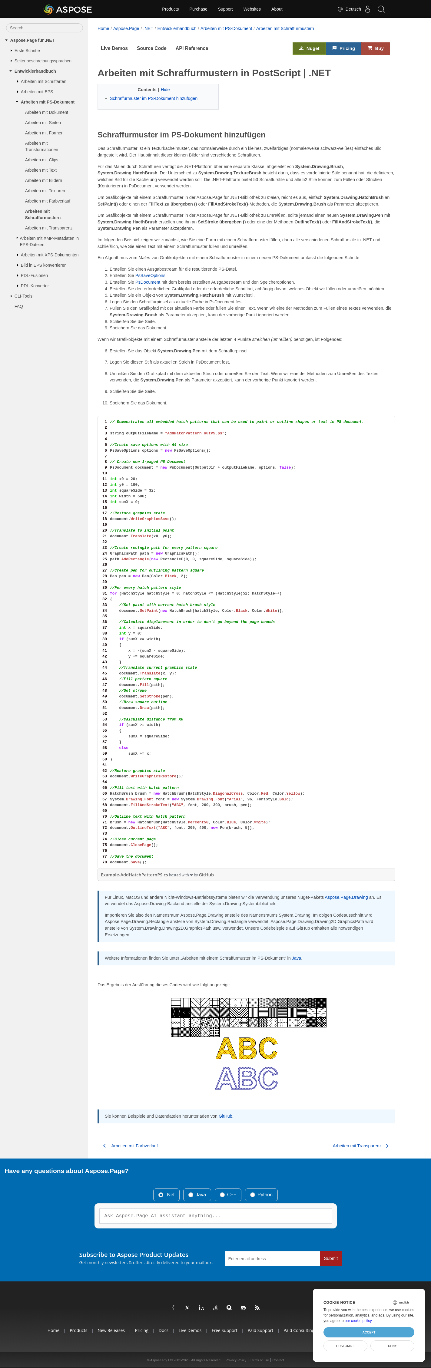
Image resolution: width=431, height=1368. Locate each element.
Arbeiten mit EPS (37, 91)
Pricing (343, 48)
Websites (252, 9)
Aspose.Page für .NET (32, 40)
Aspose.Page (126, 28)
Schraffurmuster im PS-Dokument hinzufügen (153, 98)
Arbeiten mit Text (41, 170)
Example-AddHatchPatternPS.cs (134, 875)
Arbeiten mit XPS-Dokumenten (50, 254)
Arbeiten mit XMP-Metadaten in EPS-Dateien (49, 241)
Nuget (309, 48)
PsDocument (147, 282)
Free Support (224, 1330)
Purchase (198, 9)
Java (296, 958)
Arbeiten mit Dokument (46, 112)
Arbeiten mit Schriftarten (43, 81)
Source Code (152, 48)
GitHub (206, 875)
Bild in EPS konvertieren (44, 265)
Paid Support (260, 1330)
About (277, 9)
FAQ (19, 306)
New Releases (111, 1330)
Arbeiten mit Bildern (43, 180)
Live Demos (114, 48)
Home (103, 28)
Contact (278, 1360)
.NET (148, 28)
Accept (368, 1332)
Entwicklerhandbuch (35, 71)
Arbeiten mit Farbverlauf (47, 201)
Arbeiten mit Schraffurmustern (43, 214)
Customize (345, 1346)
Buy (376, 48)
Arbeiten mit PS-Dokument (48, 102)
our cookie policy (358, 1321)
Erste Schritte (27, 50)
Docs (163, 1330)
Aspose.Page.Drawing (346, 897)
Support (225, 9)
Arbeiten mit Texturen (45, 190)
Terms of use (259, 1360)
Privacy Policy (236, 1360)
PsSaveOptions (150, 275)
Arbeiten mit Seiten (43, 122)
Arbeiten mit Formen (44, 132)
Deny (392, 1346)
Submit (331, 1258)
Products (170, 9)
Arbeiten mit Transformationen (41, 146)
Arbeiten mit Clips (41, 159)
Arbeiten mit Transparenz (48, 228)
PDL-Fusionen (34, 275)
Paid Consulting (298, 1330)
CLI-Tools (23, 296)
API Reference (192, 48)
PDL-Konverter (35, 285)
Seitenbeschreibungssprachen (43, 60)
